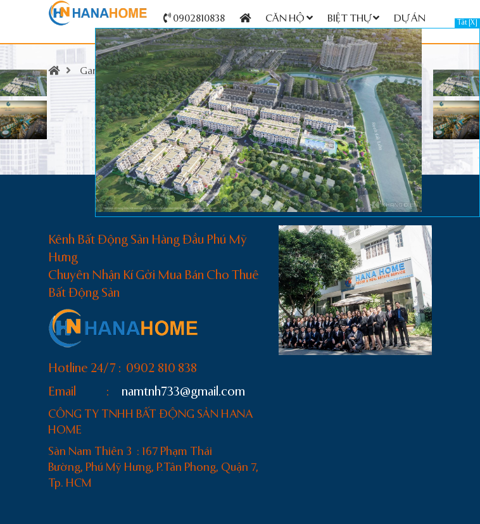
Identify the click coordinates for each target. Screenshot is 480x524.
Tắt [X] (467, 23)
